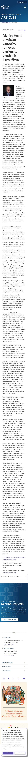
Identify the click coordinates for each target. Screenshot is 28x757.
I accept (8, 753)
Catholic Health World (6, 22)
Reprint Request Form (10, 619)
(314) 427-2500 (9, 655)
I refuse (20, 753)
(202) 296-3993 (9, 645)
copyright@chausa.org (9, 573)
